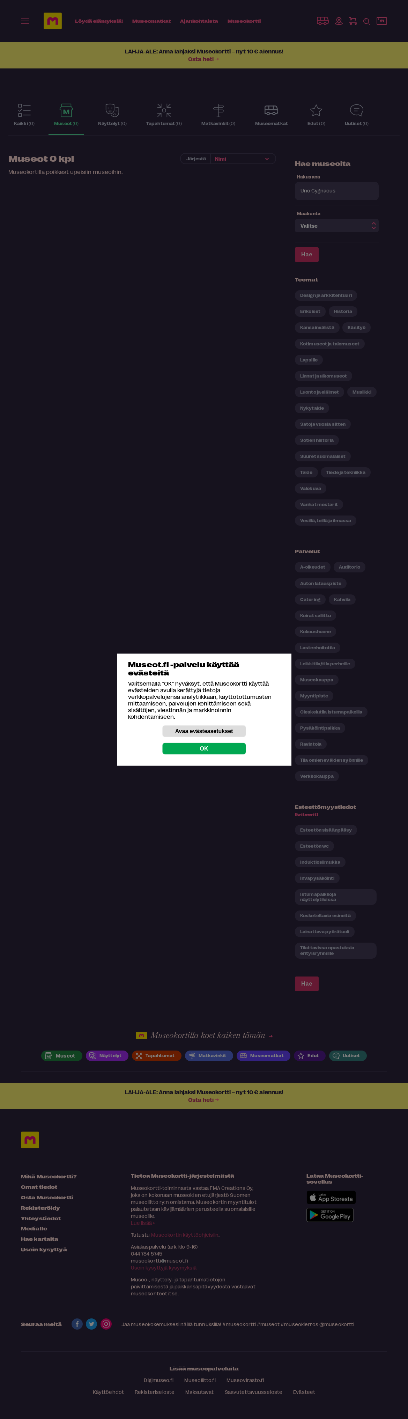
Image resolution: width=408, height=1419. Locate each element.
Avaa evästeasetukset (204, 731)
